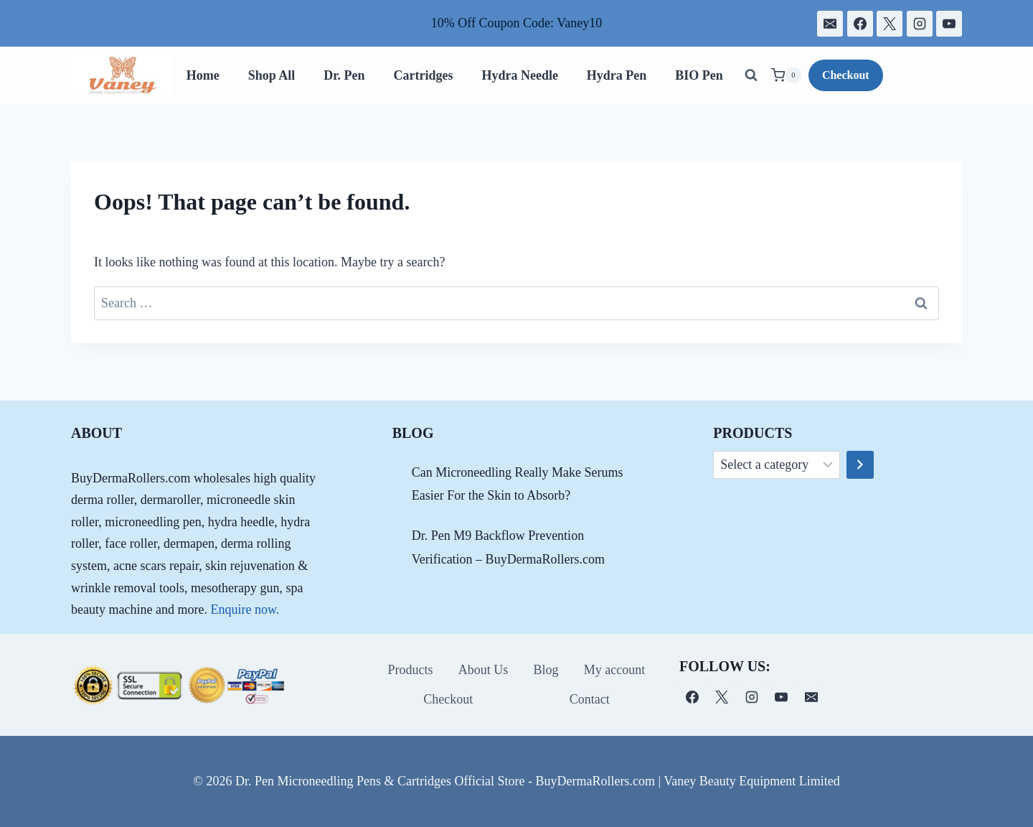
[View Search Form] (751, 75)
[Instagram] (920, 24)
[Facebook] (860, 24)
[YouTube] (949, 24)
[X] (889, 24)
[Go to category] (860, 465)
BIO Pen (699, 75)
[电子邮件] (830, 24)
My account (614, 670)
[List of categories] (776, 465)
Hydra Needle (519, 75)
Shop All (272, 75)
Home (203, 75)
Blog (546, 670)
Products (410, 670)
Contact (590, 699)
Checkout (845, 75)
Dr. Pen (344, 75)
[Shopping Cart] (786, 75)
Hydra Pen (617, 75)
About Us (483, 670)
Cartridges (423, 75)
